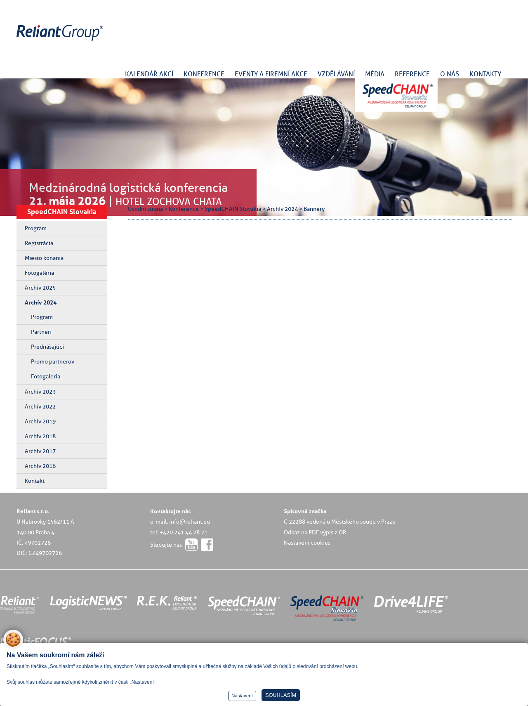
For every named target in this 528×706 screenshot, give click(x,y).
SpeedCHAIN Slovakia (62, 211)
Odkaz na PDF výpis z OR (315, 532)
